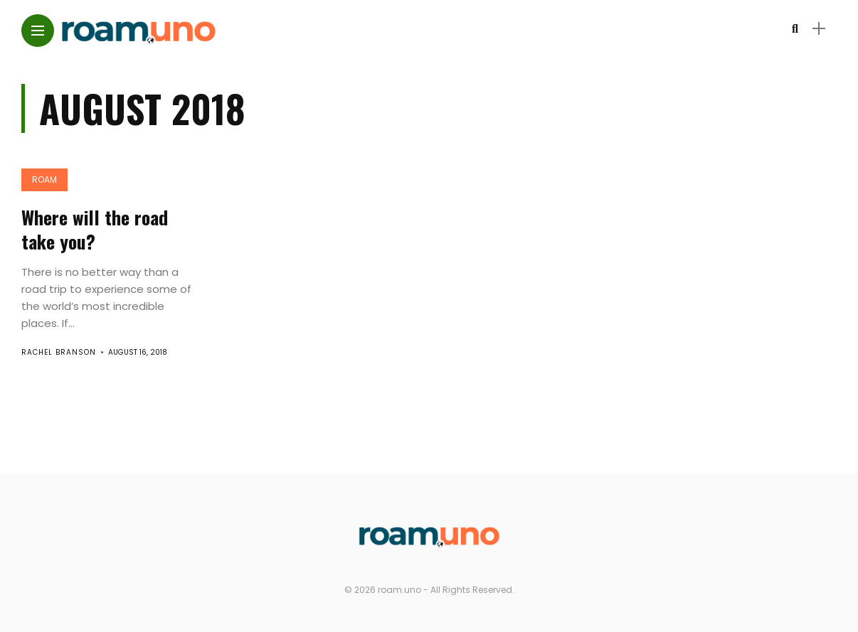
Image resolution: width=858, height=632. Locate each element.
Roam (44, 179)
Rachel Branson (58, 352)
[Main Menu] (37, 31)
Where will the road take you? (94, 229)
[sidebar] (818, 28)
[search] (795, 29)
